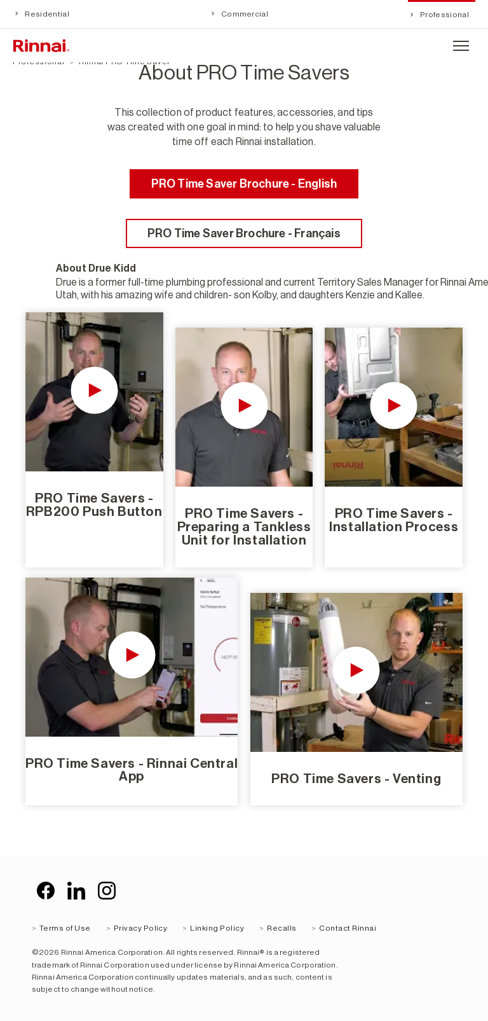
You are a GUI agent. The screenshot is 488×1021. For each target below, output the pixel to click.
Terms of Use (65, 928)
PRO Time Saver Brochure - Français (244, 233)
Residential (46, 14)
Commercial (244, 14)
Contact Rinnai (347, 928)
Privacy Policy (141, 928)
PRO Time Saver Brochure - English (244, 184)
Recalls (281, 928)
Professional (444, 14)
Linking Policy (217, 928)
